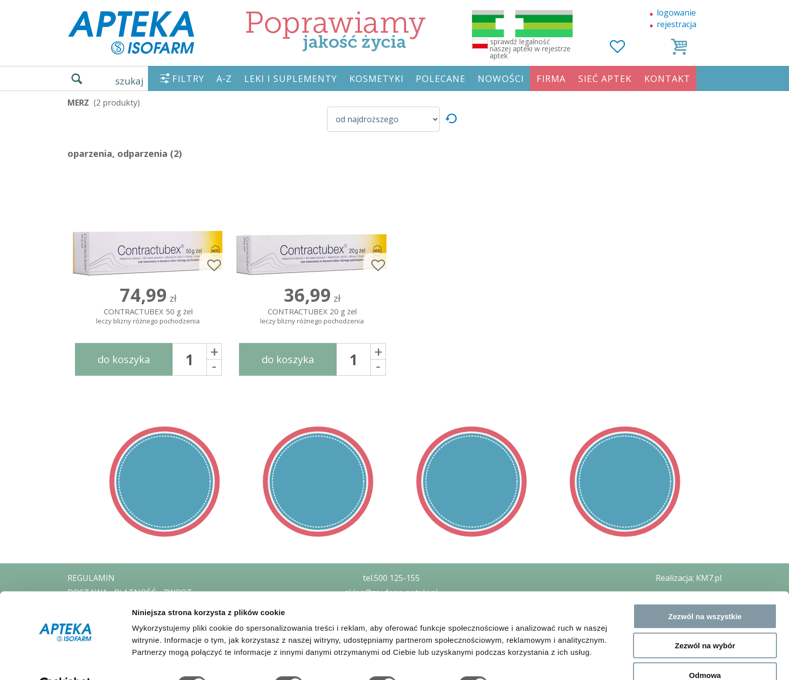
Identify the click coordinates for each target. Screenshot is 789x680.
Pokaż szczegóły (537, 660)
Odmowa (705, 650)
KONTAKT (667, 78)
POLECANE (440, 78)
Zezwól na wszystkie (705, 591)
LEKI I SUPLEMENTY (290, 78)
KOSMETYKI (376, 78)
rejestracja (676, 24)
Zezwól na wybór (705, 621)
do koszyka (124, 359)
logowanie (676, 12)
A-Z (224, 78)
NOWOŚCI (501, 78)
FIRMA (551, 78)
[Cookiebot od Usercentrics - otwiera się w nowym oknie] (65, 660)
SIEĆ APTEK (605, 78)
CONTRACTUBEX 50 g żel (147, 316)
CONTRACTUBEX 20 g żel (311, 316)
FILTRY (188, 78)
